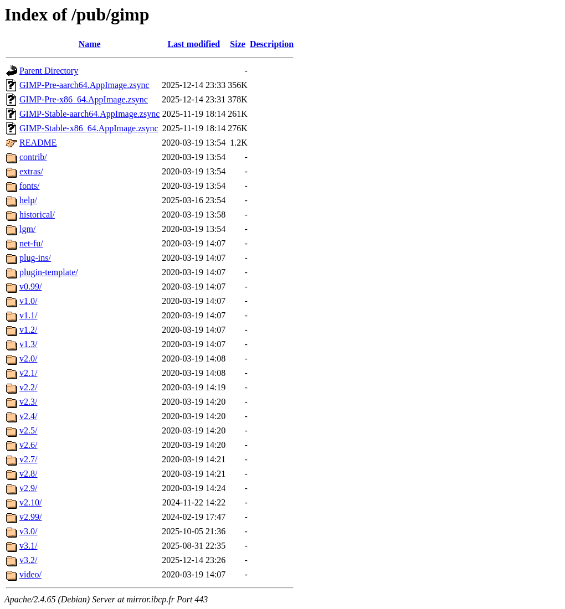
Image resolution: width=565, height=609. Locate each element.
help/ (28, 200)
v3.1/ (28, 545)
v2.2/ (28, 387)
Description (272, 44)
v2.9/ (28, 488)
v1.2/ (28, 329)
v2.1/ (28, 373)
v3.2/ (28, 560)
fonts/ (29, 185)
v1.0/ (28, 301)
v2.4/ (28, 416)
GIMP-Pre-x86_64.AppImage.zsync (83, 99)
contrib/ (33, 157)
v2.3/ (28, 401)
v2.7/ (28, 459)
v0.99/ (30, 286)
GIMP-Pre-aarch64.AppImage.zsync (84, 85)
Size (237, 44)
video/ (30, 574)
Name (90, 44)
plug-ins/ (35, 257)
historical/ (37, 214)
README (38, 142)
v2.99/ (30, 517)
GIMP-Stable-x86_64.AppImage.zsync (88, 128)
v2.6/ (28, 445)
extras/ (31, 171)
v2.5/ (28, 430)
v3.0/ (28, 531)
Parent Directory (48, 70)
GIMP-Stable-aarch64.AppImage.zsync (89, 113)
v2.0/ (28, 358)
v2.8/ (28, 473)
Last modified (193, 44)
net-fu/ (31, 243)
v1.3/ (28, 344)
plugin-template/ (48, 272)
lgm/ (27, 229)
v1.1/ (28, 315)
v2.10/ (30, 502)
